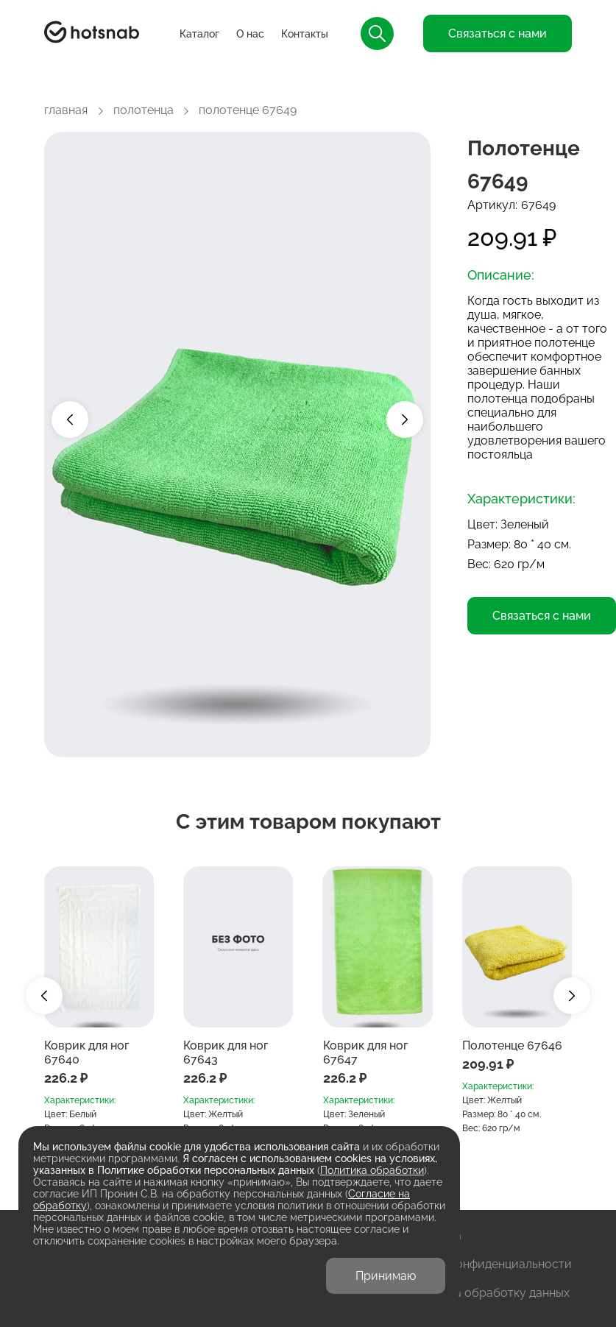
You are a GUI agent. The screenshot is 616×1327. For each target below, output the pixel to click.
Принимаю (385, 1276)
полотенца (143, 110)
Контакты (304, 34)
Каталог (199, 34)
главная (66, 110)
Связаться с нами (497, 33)
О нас (250, 34)
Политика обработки (372, 1170)
